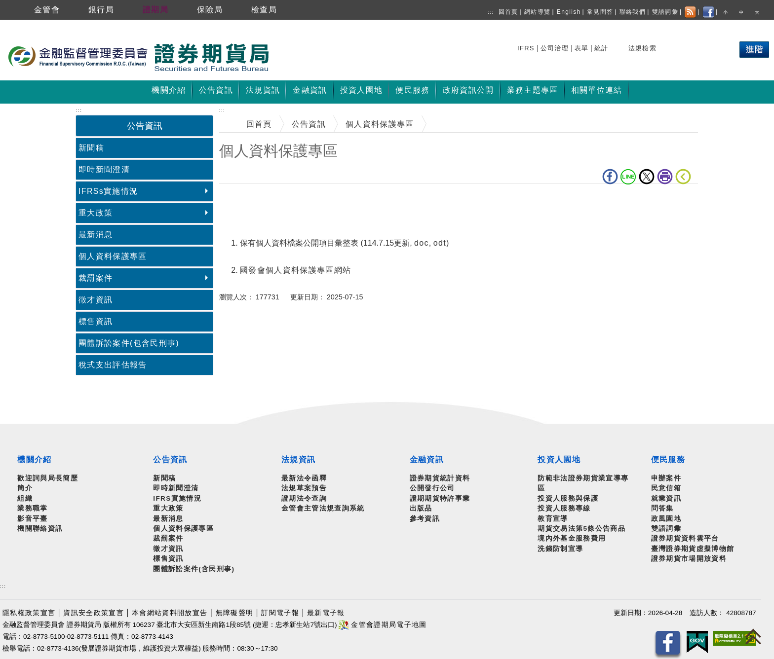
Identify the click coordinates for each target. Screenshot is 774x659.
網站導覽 (537, 11)
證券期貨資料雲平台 (685, 538)
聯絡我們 (632, 11)
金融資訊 (427, 459)
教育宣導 (553, 518)
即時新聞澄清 (104, 169)
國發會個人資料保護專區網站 (295, 270)
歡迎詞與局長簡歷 (47, 478)
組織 (25, 498)
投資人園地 (559, 459)
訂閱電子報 (280, 613)
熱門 (682, 46)
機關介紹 (34, 459)
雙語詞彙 (665, 11)
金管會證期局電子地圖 (382, 624)
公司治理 (555, 48)
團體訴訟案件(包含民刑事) (128, 343)
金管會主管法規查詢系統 (323, 508)
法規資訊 (298, 459)
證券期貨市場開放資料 (689, 558)
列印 (665, 176)
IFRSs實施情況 (108, 191)
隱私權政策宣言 (28, 613)
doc (421, 243)
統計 (601, 48)
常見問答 (600, 11)
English (569, 11)
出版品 (421, 508)
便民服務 (668, 459)
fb (610, 176)
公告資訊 (309, 124)
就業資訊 (666, 498)
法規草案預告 (304, 488)
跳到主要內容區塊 (34, 25)
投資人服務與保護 (568, 498)
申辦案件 (666, 478)
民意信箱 (666, 488)
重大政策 (95, 213)
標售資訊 (95, 321)
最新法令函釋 (304, 478)
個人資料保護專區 (112, 256)
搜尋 (526, 46)
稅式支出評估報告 (112, 365)
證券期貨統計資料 (440, 478)
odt (439, 243)
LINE (628, 176)
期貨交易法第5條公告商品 (581, 528)
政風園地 (666, 518)
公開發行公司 (432, 488)
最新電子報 (326, 613)
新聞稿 (91, 148)
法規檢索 (642, 48)
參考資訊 (425, 518)
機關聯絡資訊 (40, 528)
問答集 (662, 508)
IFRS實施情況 (177, 498)
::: (491, 12)
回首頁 (508, 11)
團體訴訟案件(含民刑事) (193, 569)
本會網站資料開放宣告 (169, 613)
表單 (582, 48)
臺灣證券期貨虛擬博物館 (693, 548)
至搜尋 (283, 58)
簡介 (25, 488)
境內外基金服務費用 (572, 538)
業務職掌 (32, 508)
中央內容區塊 (245, 198)
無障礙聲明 (235, 613)
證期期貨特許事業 (440, 498)
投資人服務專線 (564, 508)
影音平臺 (32, 518)
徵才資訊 (95, 299)
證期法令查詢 (304, 498)
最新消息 (95, 234)
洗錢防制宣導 (560, 548)
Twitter (647, 176)
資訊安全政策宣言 (93, 613)
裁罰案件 (95, 278)
